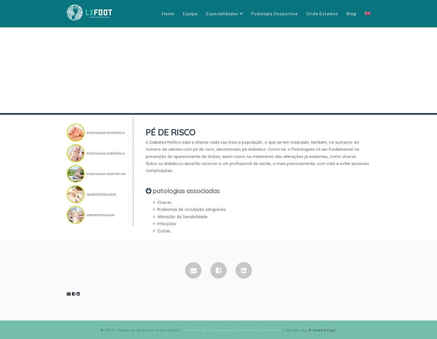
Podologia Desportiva (274, 13)
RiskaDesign (322, 330)
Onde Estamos (322, 13)
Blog (351, 13)
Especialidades (222, 13)
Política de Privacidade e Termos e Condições (232, 330)
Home (168, 13)
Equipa (190, 13)
